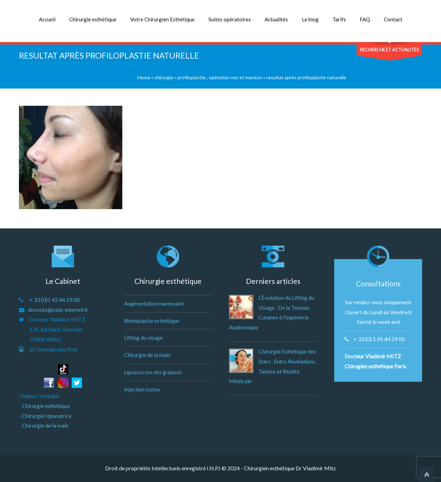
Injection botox (142, 389)
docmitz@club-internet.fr (58, 309)
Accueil (47, 19)
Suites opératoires (229, 19)
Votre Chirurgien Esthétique (162, 19)
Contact (393, 19)
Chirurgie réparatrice (47, 415)
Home (143, 77)
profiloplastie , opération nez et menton (219, 77)
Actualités (276, 19)
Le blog (310, 19)
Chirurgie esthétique (92, 19)
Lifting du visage (143, 337)
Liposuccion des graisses (153, 372)
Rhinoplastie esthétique (151, 320)
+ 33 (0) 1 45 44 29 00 (379, 339)
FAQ (365, 19)
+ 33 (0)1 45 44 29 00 (54, 299)
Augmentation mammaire (154, 303)
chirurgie (163, 77)
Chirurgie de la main (45, 425)
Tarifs (339, 19)
